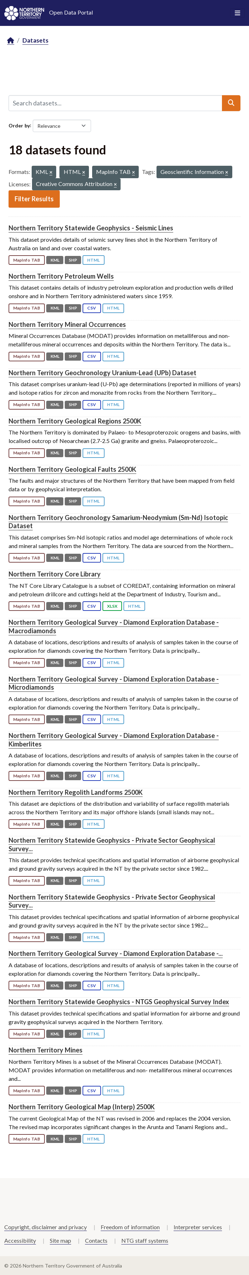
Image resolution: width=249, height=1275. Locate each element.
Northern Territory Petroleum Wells (61, 276)
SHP (73, 260)
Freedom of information (130, 1227)
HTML (93, 260)
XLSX (112, 606)
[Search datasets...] (115, 103)
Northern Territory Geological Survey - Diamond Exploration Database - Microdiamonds (114, 683)
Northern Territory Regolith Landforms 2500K (76, 792)
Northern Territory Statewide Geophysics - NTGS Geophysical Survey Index (119, 1002)
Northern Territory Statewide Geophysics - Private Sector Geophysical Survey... (112, 901)
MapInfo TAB (26, 260)
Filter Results (34, 199)
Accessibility (20, 1240)
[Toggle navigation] (237, 13)
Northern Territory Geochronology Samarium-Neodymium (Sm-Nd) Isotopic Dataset (118, 522)
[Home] (10, 41)
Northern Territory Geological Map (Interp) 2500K (82, 1107)
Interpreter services (198, 1227)
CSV (91, 308)
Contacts (96, 1240)
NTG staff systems (144, 1240)
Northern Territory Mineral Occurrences (67, 324)
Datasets (35, 40)
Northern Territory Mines (46, 1050)
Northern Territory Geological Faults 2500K (72, 469)
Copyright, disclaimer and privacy (45, 1227)
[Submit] (231, 103)
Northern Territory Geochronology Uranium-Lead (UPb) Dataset (102, 373)
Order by (19, 125)
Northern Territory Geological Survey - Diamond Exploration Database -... (116, 953)
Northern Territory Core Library (55, 574)
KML (55, 260)
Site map (60, 1240)
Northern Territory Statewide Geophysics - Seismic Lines (91, 228)
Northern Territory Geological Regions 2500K (75, 421)
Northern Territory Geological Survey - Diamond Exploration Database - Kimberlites (114, 740)
